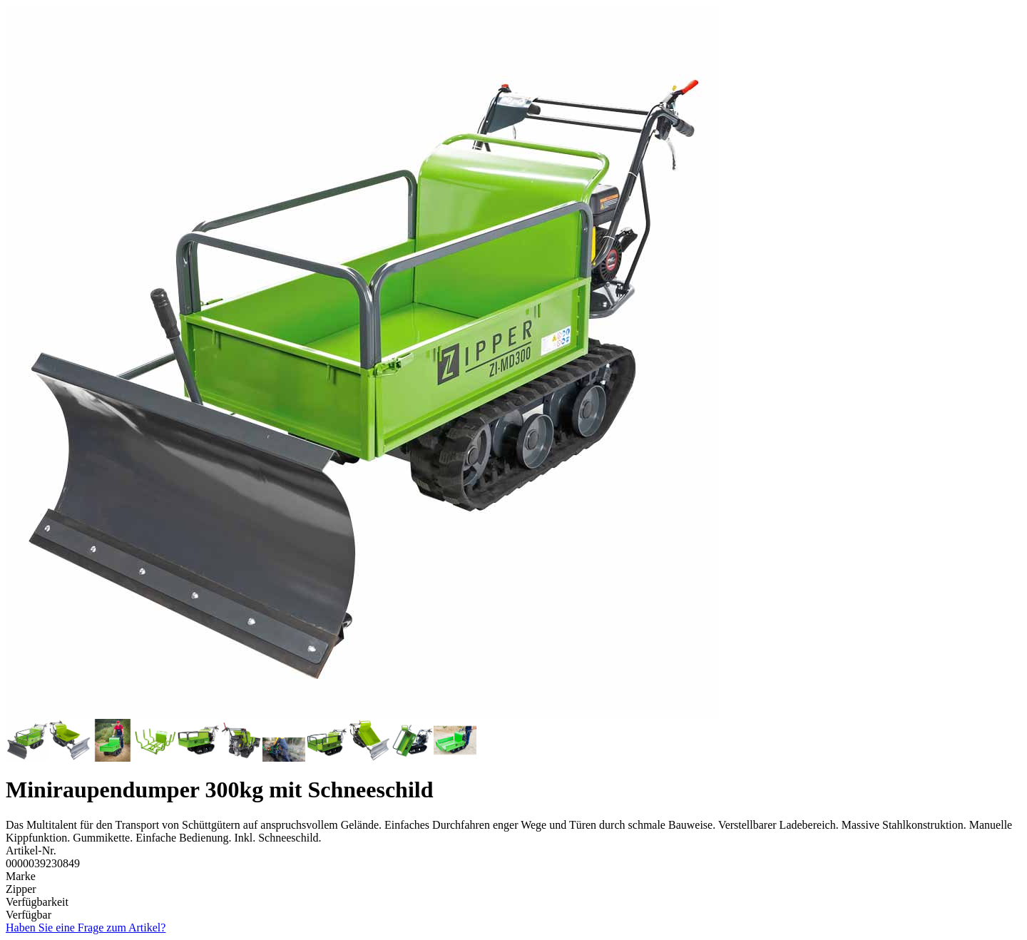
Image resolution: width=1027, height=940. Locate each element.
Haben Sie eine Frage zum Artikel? (85, 927)
